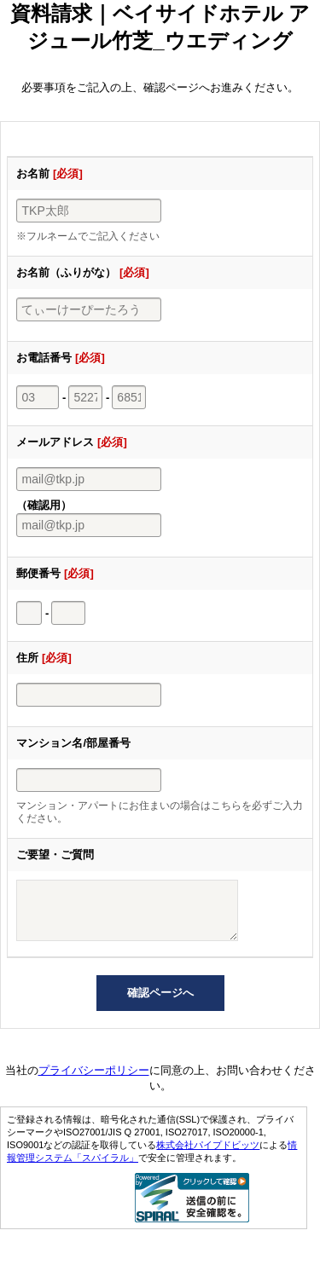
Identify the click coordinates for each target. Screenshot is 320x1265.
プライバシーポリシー (93, 1080)
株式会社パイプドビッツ (207, 1155)
